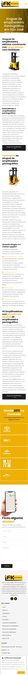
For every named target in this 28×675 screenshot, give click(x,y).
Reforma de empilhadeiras (9, 629)
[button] (25, 6)
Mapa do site (5, 638)
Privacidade (5, 619)
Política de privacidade (19, 668)
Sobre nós (5, 610)
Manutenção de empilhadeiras (10, 626)
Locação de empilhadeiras (9, 623)
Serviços (13, 36)
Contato (4, 616)
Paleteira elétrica (6, 635)
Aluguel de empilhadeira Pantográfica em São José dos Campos (14, 38)
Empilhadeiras (6, 613)
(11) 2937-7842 (5, 653)
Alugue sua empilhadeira (14, 147)
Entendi (21, 672)
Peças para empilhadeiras (9, 632)
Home (7, 36)
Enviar (6, 566)
